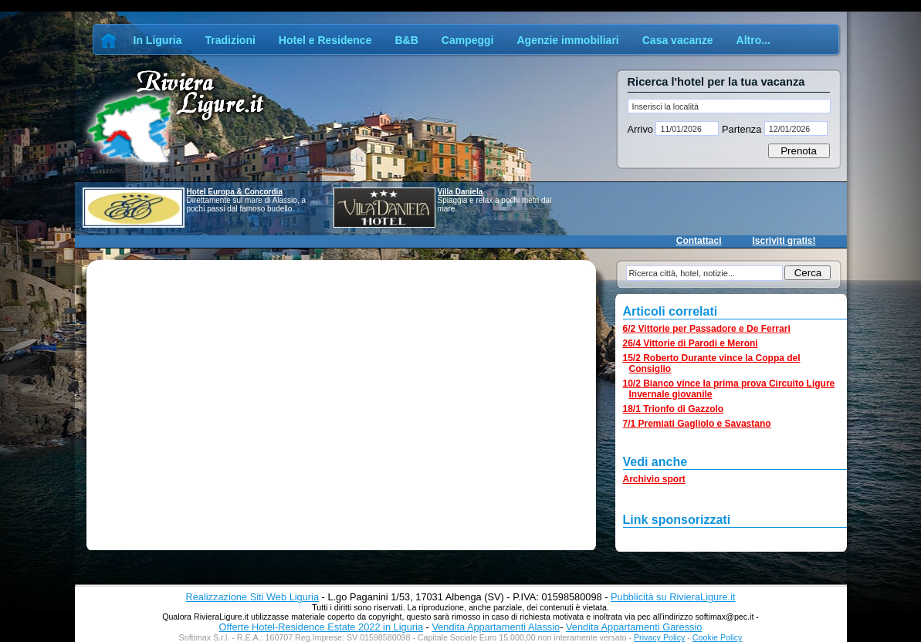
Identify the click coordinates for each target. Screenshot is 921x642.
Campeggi (468, 40)
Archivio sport (654, 479)
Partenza (741, 129)
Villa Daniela (460, 192)
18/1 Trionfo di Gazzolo (673, 409)
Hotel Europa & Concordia (235, 192)
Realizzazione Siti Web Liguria (252, 597)
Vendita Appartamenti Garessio (634, 627)
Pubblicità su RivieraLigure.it (673, 597)
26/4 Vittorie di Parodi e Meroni (690, 343)
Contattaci (699, 240)
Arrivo (642, 129)
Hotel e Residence (325, 40)
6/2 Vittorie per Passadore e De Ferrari (707, 328)
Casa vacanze (677, 40)
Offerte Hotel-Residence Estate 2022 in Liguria (321, 627)
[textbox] (729, 106)
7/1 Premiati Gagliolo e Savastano (697, 423)
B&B (406, 40)
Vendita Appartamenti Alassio (496, 627)
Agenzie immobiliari (567, 40)
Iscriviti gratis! (783, 240)
